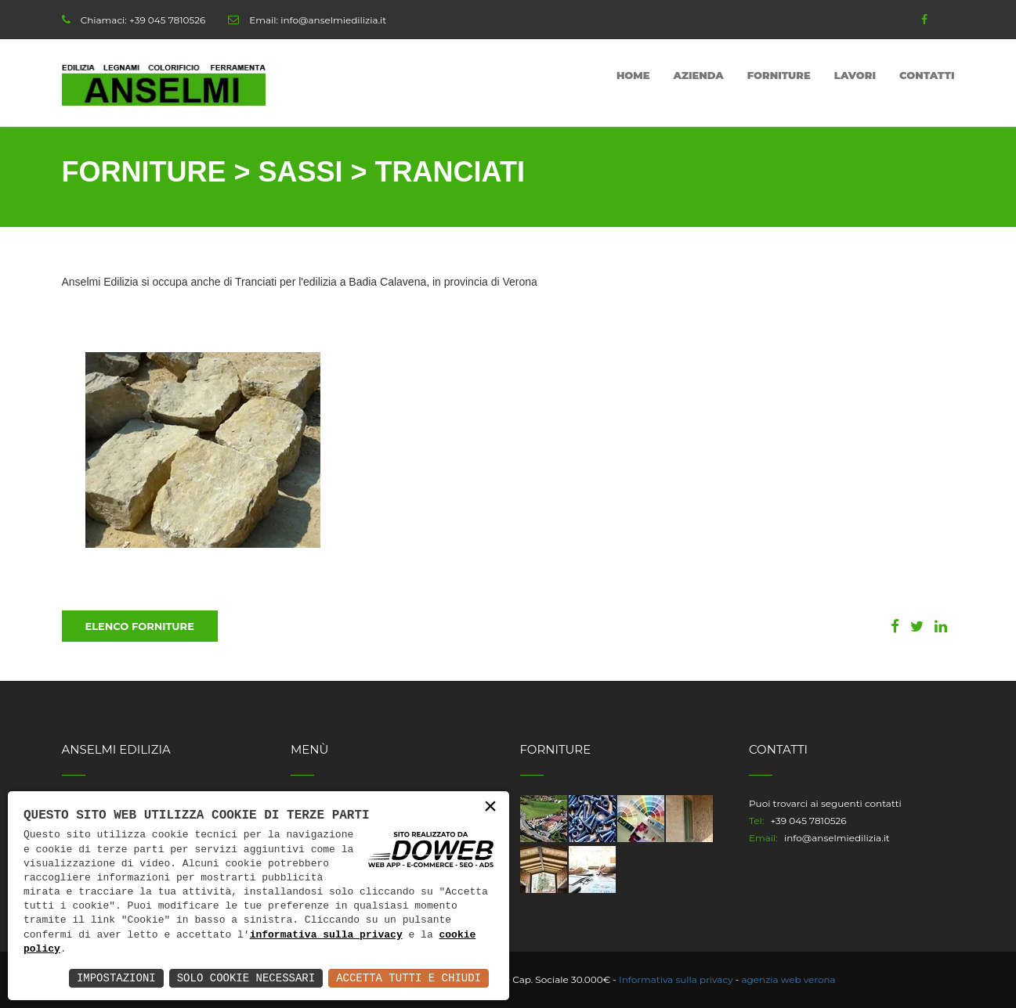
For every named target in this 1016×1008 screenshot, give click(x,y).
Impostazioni (116, 977)
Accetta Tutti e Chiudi (408, 977)
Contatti (927, 75)
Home (633, 75)
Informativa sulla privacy (676, 979)
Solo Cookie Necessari (246, 977)
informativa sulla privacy (326, 935)
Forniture (779, 75)
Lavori (855, 75)
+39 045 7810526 (167, 20)
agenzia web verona (789, 979)
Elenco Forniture (139, 626)
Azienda (699, 75)
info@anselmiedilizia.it (333, 20)
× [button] (490, 807)
